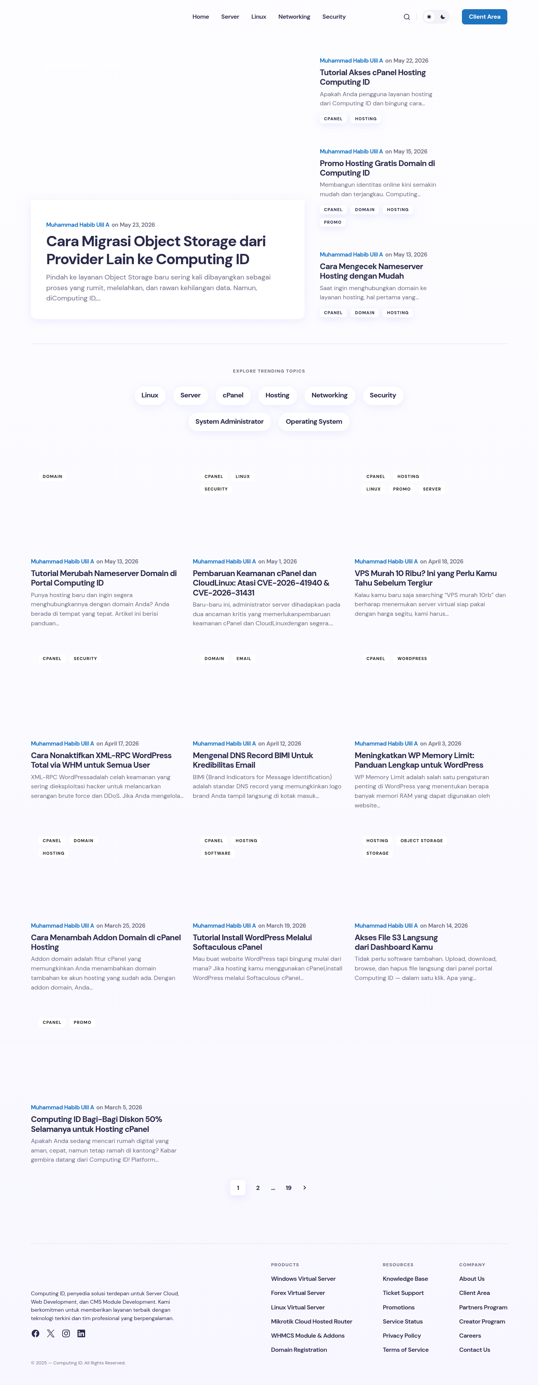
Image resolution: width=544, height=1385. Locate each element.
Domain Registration (299, 1350)
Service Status (403, 1321)
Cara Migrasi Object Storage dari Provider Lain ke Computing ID (163, 251)
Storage (110, 65)
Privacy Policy (402, 1336)
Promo (333, 221)
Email (244, 660)
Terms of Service (406, 1350)
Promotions (399, 1307)
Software (218, 855)
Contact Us (474, 1350)
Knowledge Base (405, 1279)
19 (288, 1190)
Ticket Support (403, 1293)
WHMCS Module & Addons (308, 1336)
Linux (243, 478)
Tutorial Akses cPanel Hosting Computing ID (373, 72)
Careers (470, 1336)
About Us (472, 1279)
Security (216, 491)
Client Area (484, 17)
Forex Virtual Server (298, 1293)
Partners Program (483, 1307)
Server (432, 491)
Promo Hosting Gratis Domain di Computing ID (377, 166)
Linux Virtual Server (297, 1307)
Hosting (366, 114)
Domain (365, 208)
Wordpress (412, 660)
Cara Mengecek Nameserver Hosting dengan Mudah (371, 272)
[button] (407, 17)
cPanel (333, 114)
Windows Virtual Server (303, 1279)
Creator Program (482, 1321)
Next (305, 1189)
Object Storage (65, 65)
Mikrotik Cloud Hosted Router (311, 1321)
